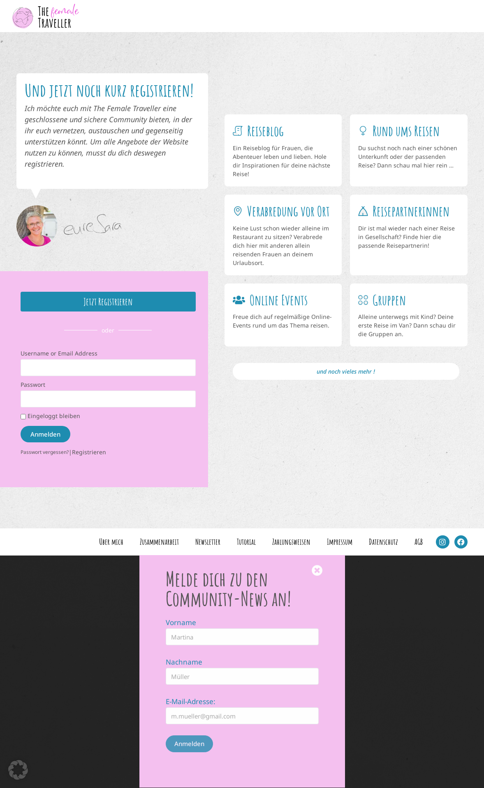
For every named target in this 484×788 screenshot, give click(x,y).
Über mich (111, 542)
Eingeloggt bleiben (50, 416)
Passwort (33, 384)
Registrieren (89, 452)
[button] (18, 770)
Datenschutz (383, 542)
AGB (419, 542)
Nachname (184, 630)
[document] (242, 672)
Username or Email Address (59, 353)
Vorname (181, 591)
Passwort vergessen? (45, 452)
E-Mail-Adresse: (190, 670)
